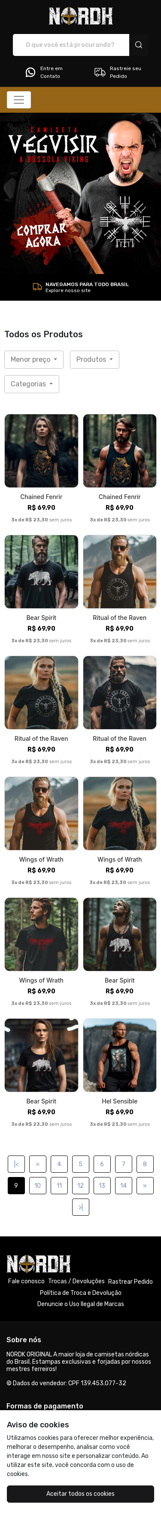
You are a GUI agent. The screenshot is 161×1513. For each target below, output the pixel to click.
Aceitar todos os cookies (80, 1494)
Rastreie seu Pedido (117, 72)
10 (37, 1185)
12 (80, 1185)
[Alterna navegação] (19, 99)
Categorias (29, 384)
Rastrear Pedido (130, 1281)
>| (81, 1207)
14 (123, 1185)
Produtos (92, 359)
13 (102, 1185)
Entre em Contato (43, 72)
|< (16, 1164)
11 (59, 1185)
